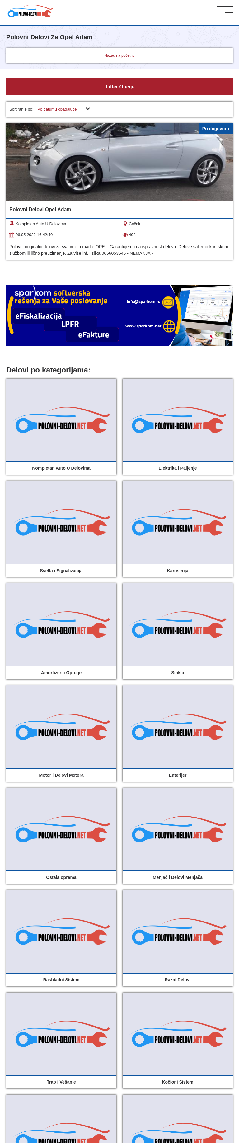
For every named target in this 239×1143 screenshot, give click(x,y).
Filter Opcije (120, 86)
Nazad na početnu (119, 55)
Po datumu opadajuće (57, 109)
